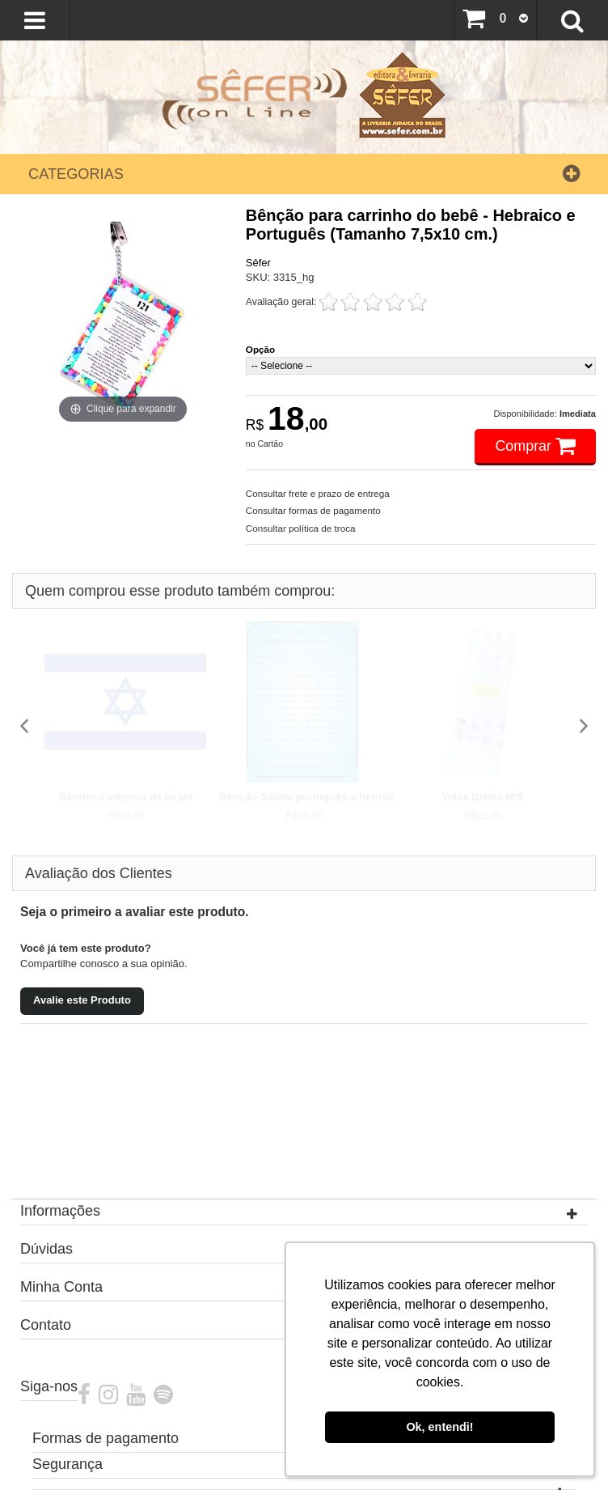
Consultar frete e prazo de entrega (318, 493)
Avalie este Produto (82, 1000)
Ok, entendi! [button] (439, 1426)
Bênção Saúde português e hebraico (311, 797)
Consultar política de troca (301, 528)
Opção (260, 349)
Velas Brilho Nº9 (482, 797)
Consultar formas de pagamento (313, 510)
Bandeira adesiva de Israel (125, 797)
